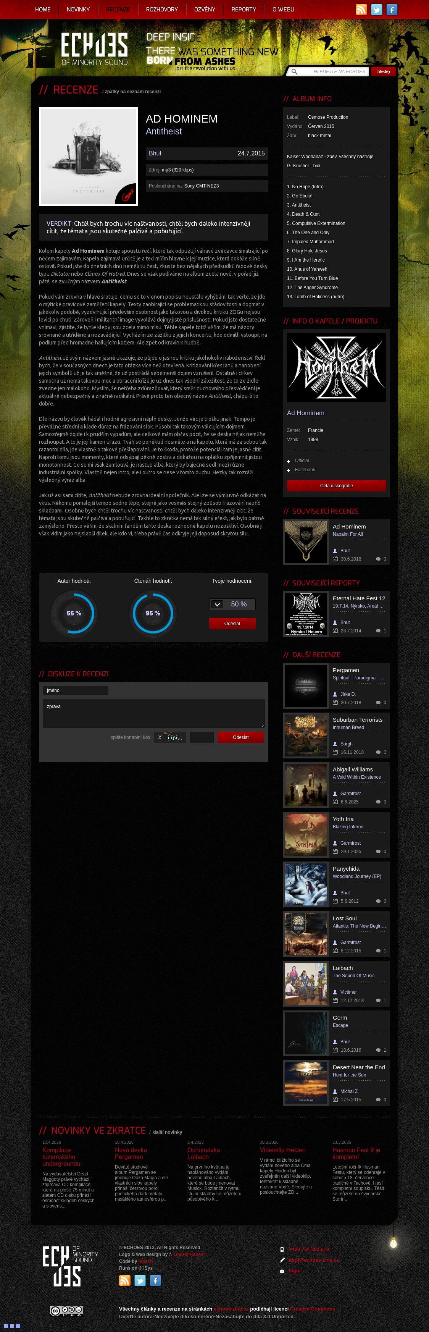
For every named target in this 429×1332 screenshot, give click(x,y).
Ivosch (146, 1261)
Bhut (155, 153)
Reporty (244, 9)
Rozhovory (162, 9)
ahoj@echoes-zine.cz (314, 1260)
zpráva (154, 713)
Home (43, 9)
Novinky (78, 9)
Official (302, 460)
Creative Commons (312, 1309)
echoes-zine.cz (231, 1309)
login (295, 1271)
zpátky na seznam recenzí (133, 91)
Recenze (118, 9)
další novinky (167, 1132)
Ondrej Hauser (189, 1254)
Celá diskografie (336, 485)
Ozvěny (205, 9)
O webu (283, 9)
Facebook (305, 469)
